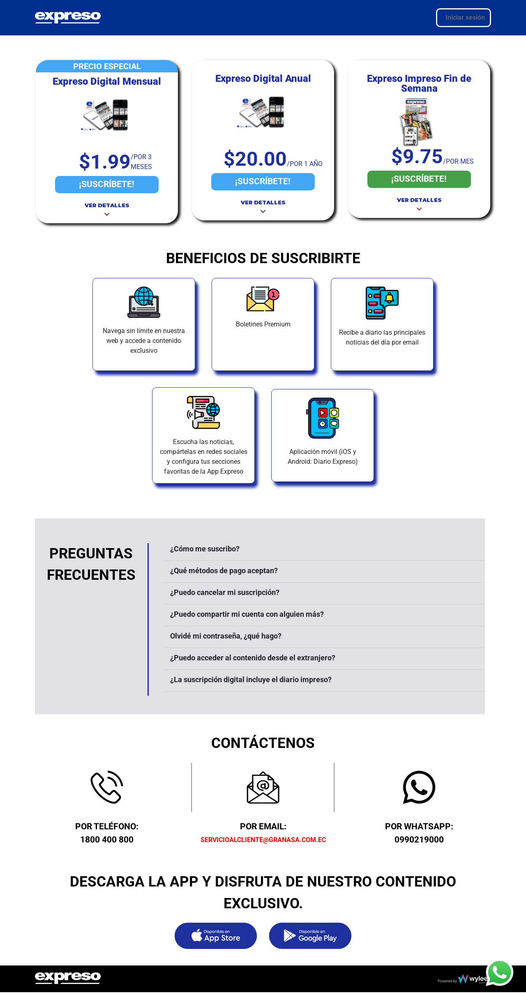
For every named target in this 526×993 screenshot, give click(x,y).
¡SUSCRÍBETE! (106, 184)
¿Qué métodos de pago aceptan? (224, 570)
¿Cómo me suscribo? (205, 548)
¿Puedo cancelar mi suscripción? (224, 592)
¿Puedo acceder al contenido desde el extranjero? (252, 657)
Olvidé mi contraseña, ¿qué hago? (225, 636)
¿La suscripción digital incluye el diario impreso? (251, 679)
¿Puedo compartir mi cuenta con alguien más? (247, 614)
